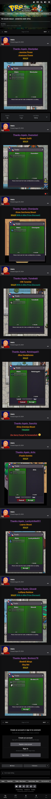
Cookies (33, 789)
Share (12, 765)
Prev (5, 31)
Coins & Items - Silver (16, 25)
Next (45, 31)
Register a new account (25, 744)
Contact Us (27, 789)
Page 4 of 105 (25, 31)
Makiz (4, 24)
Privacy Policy (19, 789)
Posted (17, 42)
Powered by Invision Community (25, 791)
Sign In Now (25, 755)
